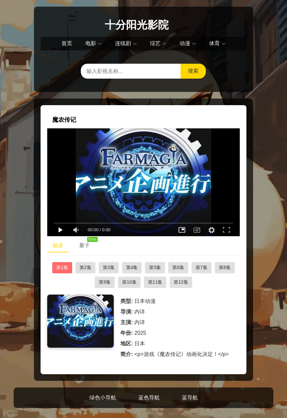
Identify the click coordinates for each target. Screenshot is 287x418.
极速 (58, 245)
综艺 (155, 43)
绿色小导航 (102, 397)
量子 (87, 244)
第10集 (129, 282)
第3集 (109, 267)
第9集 (105, 282)
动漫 (185, 43)
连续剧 (123, 43)
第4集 (132, 267)
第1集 (62, 267)
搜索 (193, 71)
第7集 (202, 267)
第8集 (225, 267)
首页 (67, 43)
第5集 (155, 267)
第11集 (155, 282)
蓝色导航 (149, 397)
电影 (90, 43)
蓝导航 (190, 397)
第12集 (181, 282)
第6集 (178, 267)
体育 (214, 43)
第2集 (85, 267)
